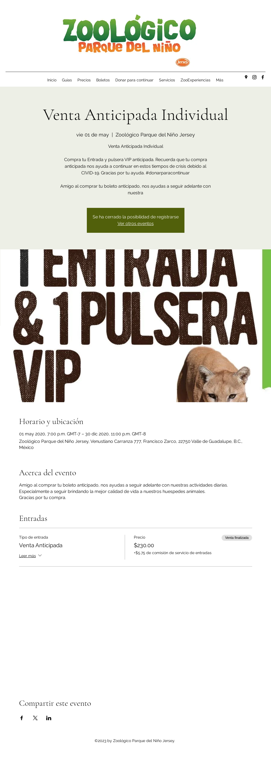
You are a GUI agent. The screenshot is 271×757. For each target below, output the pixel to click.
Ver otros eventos (136, 223)
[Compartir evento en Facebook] (21, 718)
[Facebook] (262, 77)
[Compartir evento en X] (35, 718)
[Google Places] (246, 77)
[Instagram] (254, 77)
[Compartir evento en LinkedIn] (48, 718)
